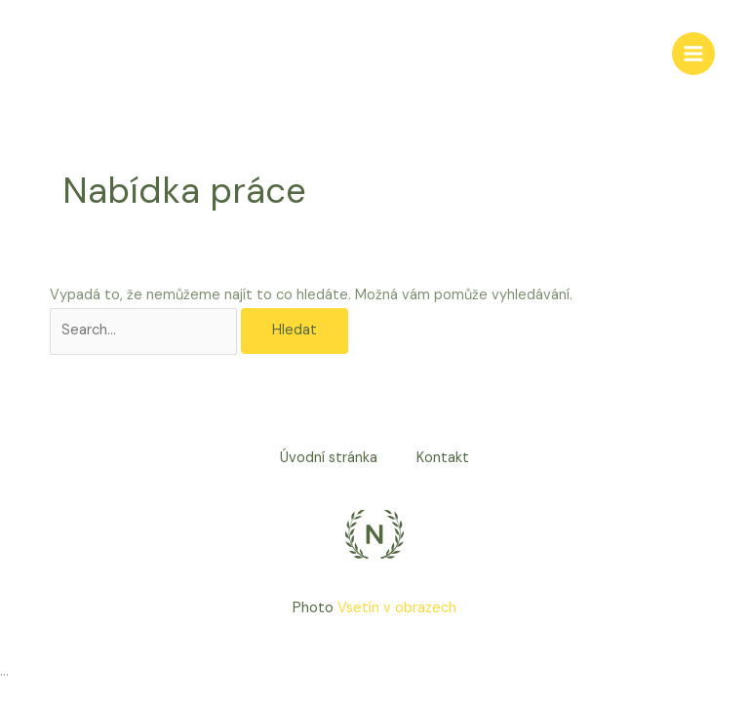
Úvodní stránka (328, 457)
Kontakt (442, 457)
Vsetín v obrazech (396, 608)
